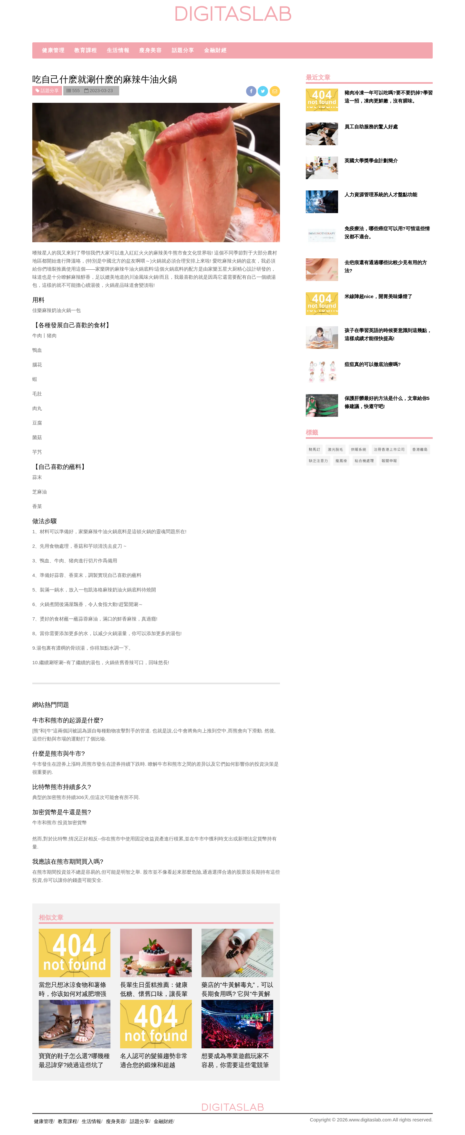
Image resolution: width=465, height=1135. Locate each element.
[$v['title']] (322, 100)
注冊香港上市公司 (389, 449)
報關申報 (389, 460)
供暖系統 (359, 449)
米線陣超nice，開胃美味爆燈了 (378, 296)
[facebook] (252, 91)
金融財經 (215, 50)
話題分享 (183, 50)
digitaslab (233, 13)
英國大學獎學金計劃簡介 (371, 160)
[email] (275, 91)
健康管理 (53, 50)
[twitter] (263, 91)
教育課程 (85, 50)
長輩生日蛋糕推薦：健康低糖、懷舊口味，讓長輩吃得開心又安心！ (154, 993)
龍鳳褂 (341, 460)
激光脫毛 (335, 449)
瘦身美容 (150, 50)
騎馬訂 (314, 449)
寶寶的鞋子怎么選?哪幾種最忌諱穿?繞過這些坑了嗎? (74, 1065)
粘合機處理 (364, 460)
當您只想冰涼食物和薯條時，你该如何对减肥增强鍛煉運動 (72, 993)
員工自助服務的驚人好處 (371, 126)
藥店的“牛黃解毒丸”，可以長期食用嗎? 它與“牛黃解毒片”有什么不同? (237, 993)
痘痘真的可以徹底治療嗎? (373, 364)
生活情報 (118, 50)
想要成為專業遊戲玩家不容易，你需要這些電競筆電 (235, 1065)
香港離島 (420, 449)
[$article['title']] (74, 953)
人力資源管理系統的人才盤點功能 (381, 194)
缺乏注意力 (318, 460)
